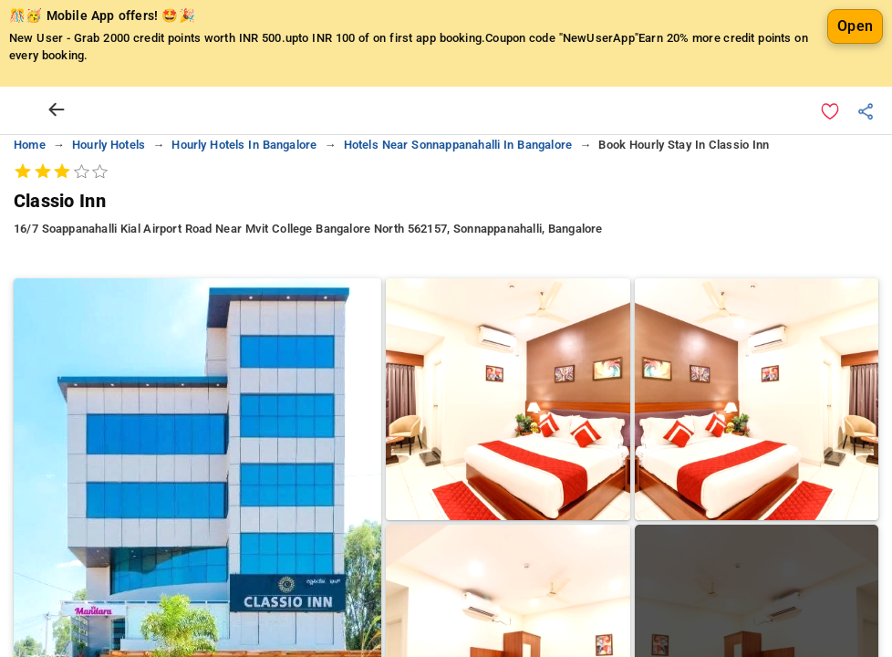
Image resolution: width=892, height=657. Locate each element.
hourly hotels (108, 144)
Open (855, 26)
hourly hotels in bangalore (243, 144)
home (30, 144)
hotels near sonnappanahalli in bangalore (458, 144)
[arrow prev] (56, 110)
